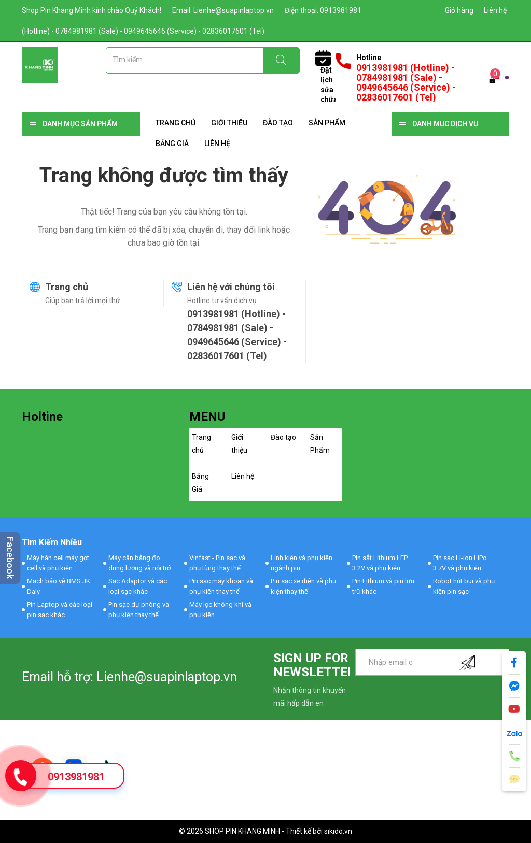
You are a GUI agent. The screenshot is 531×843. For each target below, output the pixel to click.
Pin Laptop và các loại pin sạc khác (59, 610)
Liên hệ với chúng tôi (231, 286)
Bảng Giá (172, 143)
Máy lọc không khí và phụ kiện (220, 610)
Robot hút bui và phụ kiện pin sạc (464, 586)
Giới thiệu (229, 123)
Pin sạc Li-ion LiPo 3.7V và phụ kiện (460, 563)
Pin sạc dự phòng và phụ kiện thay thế (138, 610)
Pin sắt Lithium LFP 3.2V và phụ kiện (380, 563)
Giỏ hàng (459, 10)
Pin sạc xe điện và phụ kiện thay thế (303, 586)
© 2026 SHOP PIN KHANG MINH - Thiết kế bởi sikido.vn (265, 831)
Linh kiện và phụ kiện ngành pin (301, 563)
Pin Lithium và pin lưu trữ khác (383, 586)
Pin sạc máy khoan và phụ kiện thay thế (221, 586)
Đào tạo (278, 123)
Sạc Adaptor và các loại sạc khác (137, 586)
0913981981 (76, 776)
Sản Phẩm (327, 123)
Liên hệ (495, 10)
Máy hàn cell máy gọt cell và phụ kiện (58, 563)
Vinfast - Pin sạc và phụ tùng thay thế (217, 563)
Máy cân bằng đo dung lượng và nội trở (139, 563)
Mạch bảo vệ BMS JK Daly (58, 586)
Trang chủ (175, 123)
